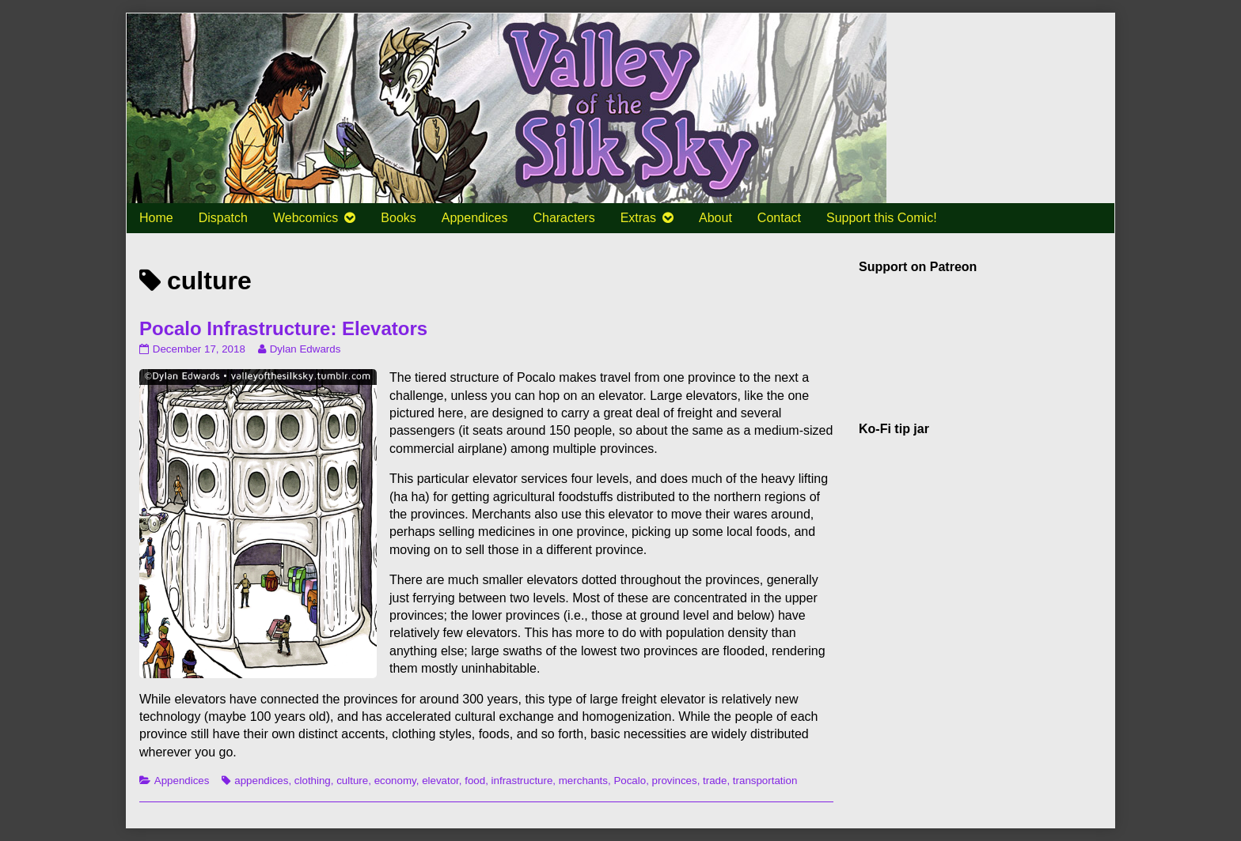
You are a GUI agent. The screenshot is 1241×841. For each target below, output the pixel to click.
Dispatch (223, 217)
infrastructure (522, 780)
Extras (638, 217)
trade (715, 780)
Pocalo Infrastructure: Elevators (283, 328)
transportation (765, 780)
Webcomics (305, 217)
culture (352, 780)
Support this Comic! (881, 217)
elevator (440, 780)
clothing (312, 780)
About (715, 217)
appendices (261, 780)
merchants (583, 780)
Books (398, 217)
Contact (779, 217)
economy (395, 780)
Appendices (475, 217)
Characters (563, 217)
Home (156, 217)
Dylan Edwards (305, 349)
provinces (674, 780)
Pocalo (629, 780)
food (475, 780)
